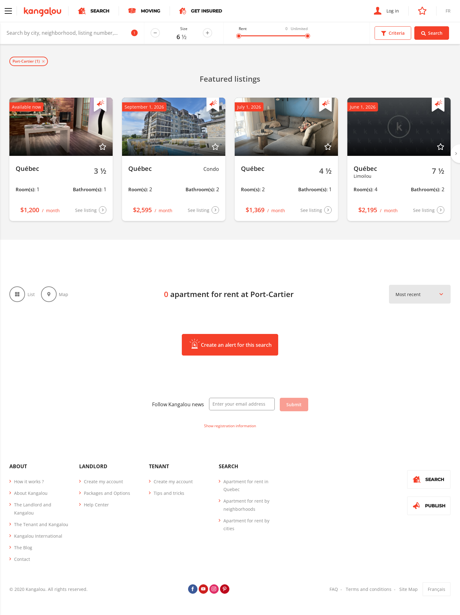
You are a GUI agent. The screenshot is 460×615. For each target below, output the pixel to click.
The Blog (23, 548)
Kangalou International (38, 536)
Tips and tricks (169, 493)
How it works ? (29, 481)
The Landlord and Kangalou (32, 508)
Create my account (103, 481)
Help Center (96, 505)
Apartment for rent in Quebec (245, 485)
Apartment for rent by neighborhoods (246, 505)
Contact (22, 559)
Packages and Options (107, 493)
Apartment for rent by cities (246, 524)
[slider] (238, 35)
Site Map (408, 589)
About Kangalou (31, 493)
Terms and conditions (368, 589)
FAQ (334, 589)
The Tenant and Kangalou (41, 524)
